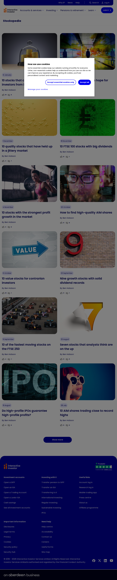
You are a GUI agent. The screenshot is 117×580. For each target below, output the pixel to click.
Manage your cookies (38, 89)
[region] (59, 77)
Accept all (84, 82)
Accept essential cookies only (60, 82)
